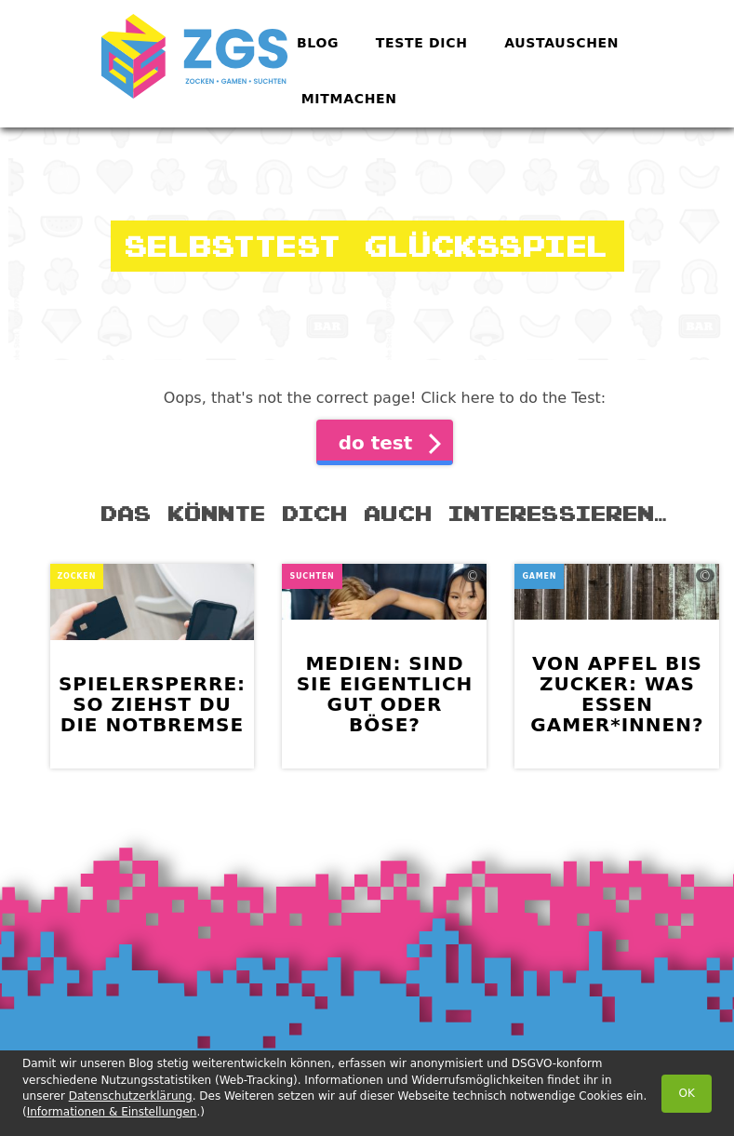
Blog (318, 42)
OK (687, 1093)
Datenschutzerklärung (131, 1096)
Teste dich (422, 42)
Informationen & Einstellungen (112, 1111)
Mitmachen (349, 98)
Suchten (311, 576)
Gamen (539, 576)
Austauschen (561, 42)
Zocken (77, 576)
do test (376, 443)
